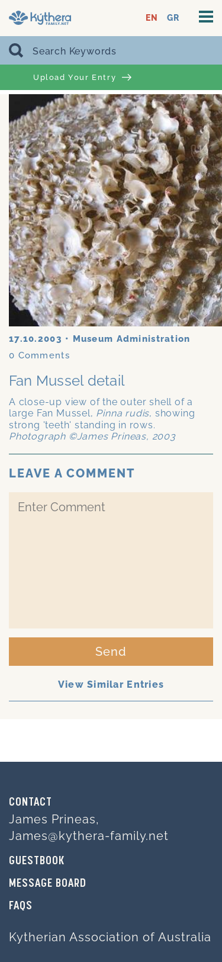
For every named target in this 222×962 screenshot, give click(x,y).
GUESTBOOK (37, 861)
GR (173, 18)
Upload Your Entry (82, 77)
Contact (30, 803)
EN (152, 18)
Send (111, 651)
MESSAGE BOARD (47, 884)
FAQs (21, 906)
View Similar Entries (111, 684)
